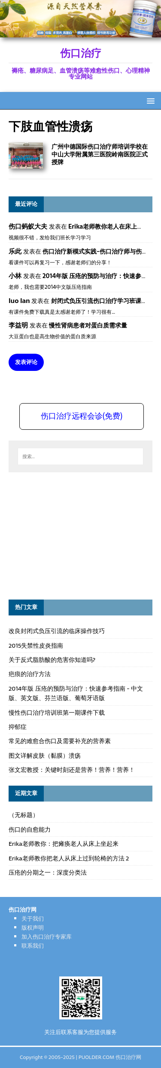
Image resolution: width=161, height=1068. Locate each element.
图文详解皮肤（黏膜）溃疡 (45, 755)
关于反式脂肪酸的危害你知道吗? (52, 659)
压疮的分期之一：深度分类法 (48, 872)
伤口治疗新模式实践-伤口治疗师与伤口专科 (101, 251)
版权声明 (32, 927)
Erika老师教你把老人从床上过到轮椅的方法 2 (69, 858)
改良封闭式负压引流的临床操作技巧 (57, 631)
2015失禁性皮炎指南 (36, 645)
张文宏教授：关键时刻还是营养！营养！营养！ (72, 769)
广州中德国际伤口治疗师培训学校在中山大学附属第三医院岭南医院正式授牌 (100, 154)
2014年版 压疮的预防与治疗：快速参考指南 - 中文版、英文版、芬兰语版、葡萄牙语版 (76, 693)
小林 (15, 275)
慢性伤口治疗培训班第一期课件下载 (57, 712)
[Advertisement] (73, 534)
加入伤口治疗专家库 (46, 936)
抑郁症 (18, 726)
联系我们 (32, 945)
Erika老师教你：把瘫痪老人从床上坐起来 (63, 843)
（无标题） (24, 815)
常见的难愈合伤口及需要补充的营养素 (60, 741)
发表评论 (26, 362)
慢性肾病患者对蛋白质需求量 (88, 325)
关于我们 (32, 918)
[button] (149, 100)
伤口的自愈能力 (30, 829)
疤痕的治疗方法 (30, 674)
